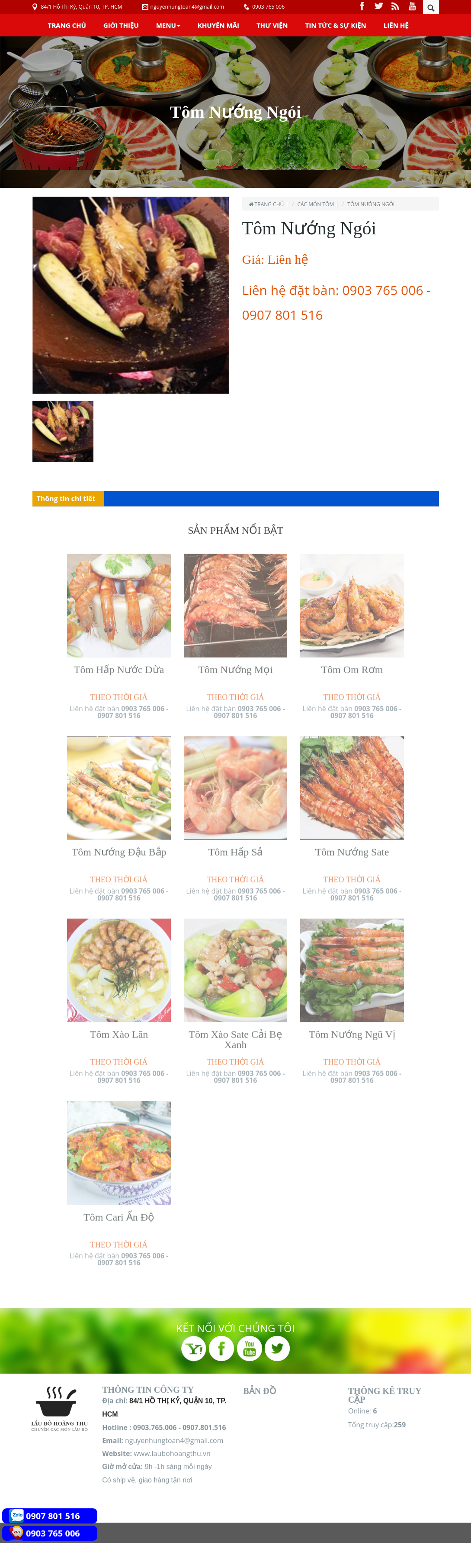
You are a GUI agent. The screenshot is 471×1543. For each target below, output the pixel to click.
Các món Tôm (315, 204)
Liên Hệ (396, 25)
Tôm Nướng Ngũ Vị (352, 1029)
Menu (168, 25)
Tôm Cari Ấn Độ (118, 1212)
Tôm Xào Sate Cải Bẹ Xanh (235, 1034)
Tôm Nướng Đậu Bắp (119, 847)
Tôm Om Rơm (352, 664)
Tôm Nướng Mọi (235, 664)
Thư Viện (272, 25)
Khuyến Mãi (218, 25)
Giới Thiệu (121, 25)
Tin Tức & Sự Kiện (335, 25)
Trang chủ (67, 25)
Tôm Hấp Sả (235, 847)
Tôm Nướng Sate (352, 847)
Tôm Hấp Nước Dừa (119, 664)
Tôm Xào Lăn (119, 1029)
